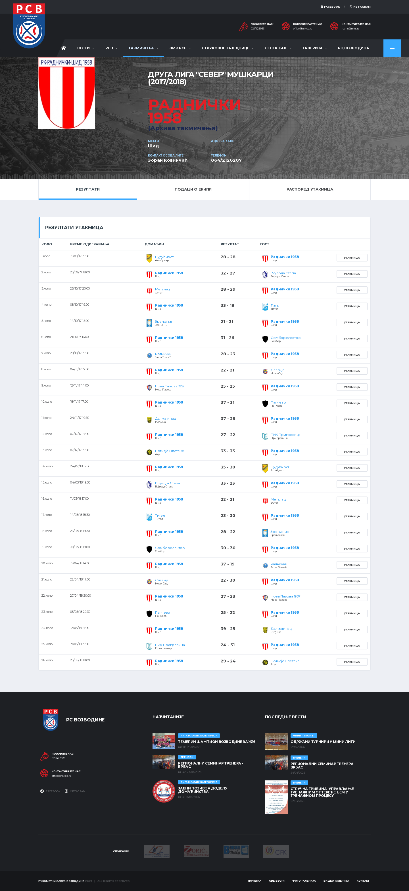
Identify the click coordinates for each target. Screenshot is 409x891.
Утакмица (352, 257)
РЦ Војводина (353, 48)
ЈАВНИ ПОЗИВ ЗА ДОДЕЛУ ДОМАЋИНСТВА (202, 790)
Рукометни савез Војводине (61, 880)
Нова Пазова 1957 (170, 386)
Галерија (313, 48)
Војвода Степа (283, 273)
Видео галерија (336, 880)
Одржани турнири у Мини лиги (323, 742)
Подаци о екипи (193, 189)
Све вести (277, 880)
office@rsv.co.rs (302, 28)
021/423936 (257, 28)
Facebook (330, 6)
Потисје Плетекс (169, 451)
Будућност (164, 257)
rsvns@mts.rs (350, 28)
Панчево (278, 402)
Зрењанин (164, 321)
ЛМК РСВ (178, 48)
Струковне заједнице (225, 48)
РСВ (109, 48)
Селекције (276, 48)
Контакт (363, 880)
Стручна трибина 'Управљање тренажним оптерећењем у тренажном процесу (322, 792)
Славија (277, 370)
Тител (276, 305)
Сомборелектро (286, 337)
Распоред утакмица (310, 189)
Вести (83, 48)
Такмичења (141, 48)
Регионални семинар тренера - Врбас (210, 765)
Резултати (88, 189)
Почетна (254, 880)
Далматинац (165, 418)
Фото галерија (304, 880)
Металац (162, 289)
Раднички (163, 354)
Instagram (360, 6)
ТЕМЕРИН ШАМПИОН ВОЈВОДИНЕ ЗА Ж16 (216, 742)
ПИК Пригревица (286, 434)
